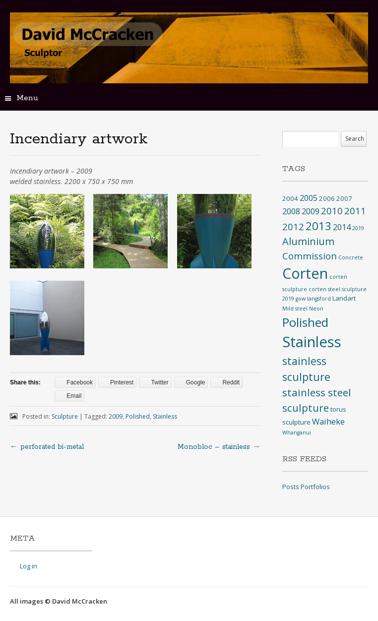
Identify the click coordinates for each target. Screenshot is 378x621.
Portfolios (315, 486)
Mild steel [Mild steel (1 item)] (295, 308)
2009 (116, 416)
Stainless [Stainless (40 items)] (311, 342)
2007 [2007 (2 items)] (344, 198)
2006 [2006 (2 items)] (327, 198)
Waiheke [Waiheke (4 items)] (328, 421)
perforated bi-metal (47, 446)
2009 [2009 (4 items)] (310, 211)
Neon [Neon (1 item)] (316, 308)
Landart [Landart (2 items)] (344, 298)
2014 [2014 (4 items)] (342, 227)
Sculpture (65, 416)
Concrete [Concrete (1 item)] (350, 257)
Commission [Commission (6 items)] (309, 255)
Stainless (165, 416)
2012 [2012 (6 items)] (293, 226)
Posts (290, 486)
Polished (138, 416)
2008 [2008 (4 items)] (291, 211)
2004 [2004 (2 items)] (290, 198)
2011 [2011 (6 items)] (355, 210)
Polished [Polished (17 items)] (305, 322)
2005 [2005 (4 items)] (308, 197)
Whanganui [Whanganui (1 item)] (296, 432)
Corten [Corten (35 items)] (305, 273)
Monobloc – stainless (219, 446)
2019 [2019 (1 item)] (358, 228)
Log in (28, 565)
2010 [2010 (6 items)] (332, 210)
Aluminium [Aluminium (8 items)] (308, 241)
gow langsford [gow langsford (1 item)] (313, 298)
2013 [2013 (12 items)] (318, 226)
